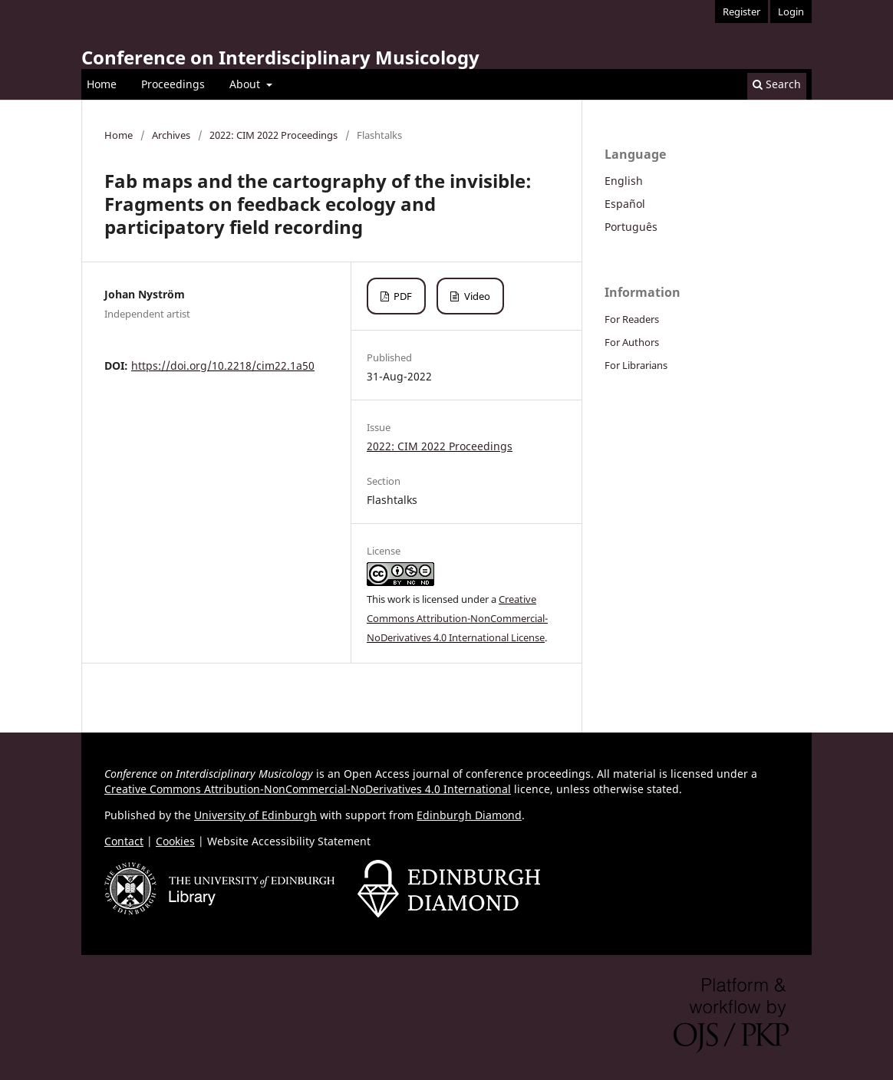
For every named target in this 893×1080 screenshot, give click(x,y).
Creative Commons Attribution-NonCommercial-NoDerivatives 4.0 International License (457, 618)
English (624, 180)
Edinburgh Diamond (469, 815)
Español (625, 203)
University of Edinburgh (255, 815)
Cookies (175, 841)
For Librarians (636, 365)
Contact (123, 841)
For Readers (632, 319)
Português (631, 226)
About (246, 84)
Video (476, 296)
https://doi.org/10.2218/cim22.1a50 (223, 365)
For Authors (632, 342)
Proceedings (173, 84)
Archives (171, 135)
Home (102, 84)
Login (791, 11)
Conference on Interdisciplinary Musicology (280, 57)
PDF (401, 296)
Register (741, 11)
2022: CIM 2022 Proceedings (273, 135)
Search (777, 84)
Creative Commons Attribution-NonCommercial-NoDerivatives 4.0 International (307, 789)
